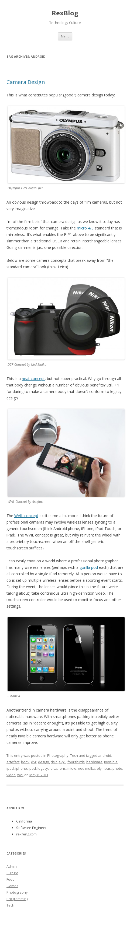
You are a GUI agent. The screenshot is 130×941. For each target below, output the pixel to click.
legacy (42, 768)
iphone (21, 768)
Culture (12, 872)
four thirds (76, 761)
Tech (74, 755)
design (43, 761)
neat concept (33, 378)
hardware (94, 761)
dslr (54, 761)
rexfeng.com (26, 834)
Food (10, 879)
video (11, 774)
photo (117, 768)
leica (53, 768)
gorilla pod (89, 567)
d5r (33, 761)
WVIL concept (26, 515)
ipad (10, 768)
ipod (32, 768)
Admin (11, 866)
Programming (17, 898)
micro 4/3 (85, 228)
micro (71, 768)
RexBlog (65, 12)
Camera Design (25, 82)
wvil (20, 774)
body (25, 761)
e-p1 (62, 761)
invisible (111, 761)
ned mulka (86, 768)
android (104, 755)
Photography (58, 755)
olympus (104, 768)
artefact (12, 761)
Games (12, 885)
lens (62, 768)
